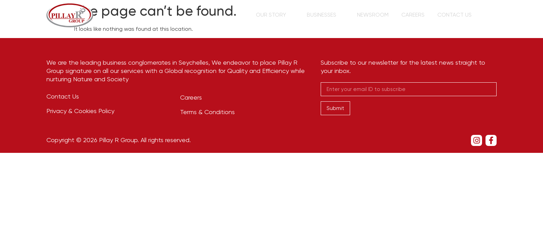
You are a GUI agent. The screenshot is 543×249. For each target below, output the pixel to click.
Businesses (333, 14)
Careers (416, 14)
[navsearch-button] (493, 15)
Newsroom (379, 14)
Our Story (285, 14)
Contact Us (456, 14)
